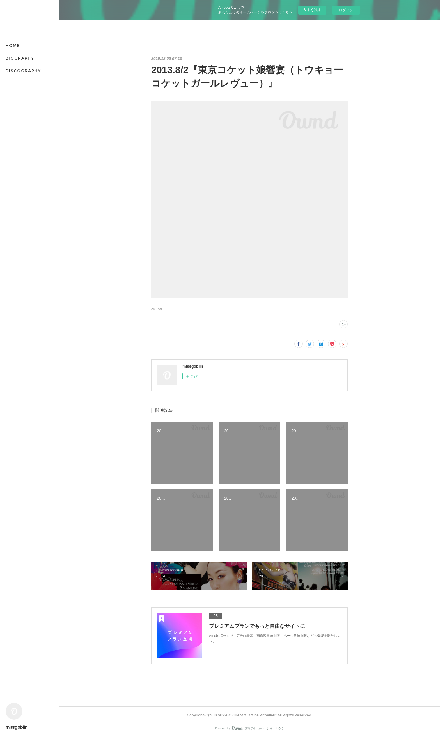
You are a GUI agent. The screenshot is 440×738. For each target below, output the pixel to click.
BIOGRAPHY (20, 58)
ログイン (346, 10)
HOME (13, 45)
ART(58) (156, 308)
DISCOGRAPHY (23, 70)
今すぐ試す (312, 10)
